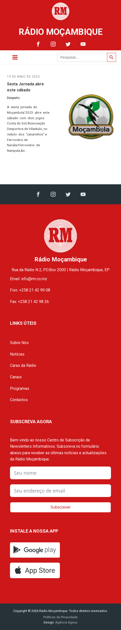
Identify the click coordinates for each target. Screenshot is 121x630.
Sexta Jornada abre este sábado (25, 87)
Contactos (19, 399)
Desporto (13, 98)
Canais (16, 377)
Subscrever (60, 507)
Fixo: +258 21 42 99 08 (30, 290)
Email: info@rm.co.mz (28, 278)
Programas (19, 388)
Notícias (17, 354)
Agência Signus (66, 622)
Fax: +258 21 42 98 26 (29, 301)
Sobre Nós (19, 342)
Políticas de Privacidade (60, 617)
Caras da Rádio (23, 365)
